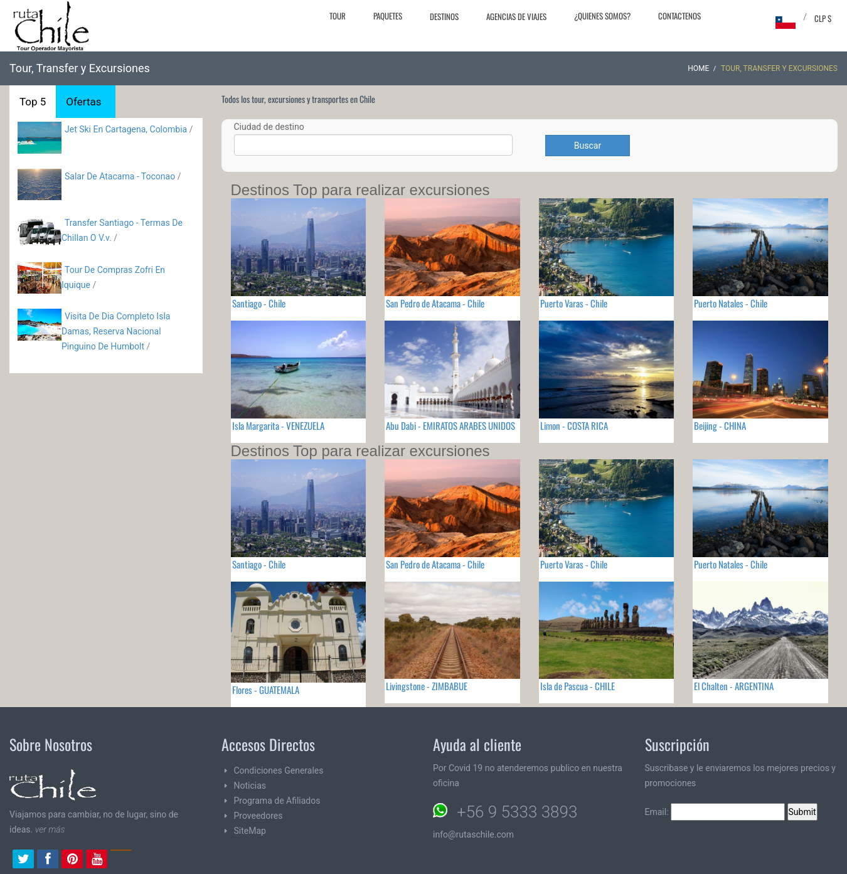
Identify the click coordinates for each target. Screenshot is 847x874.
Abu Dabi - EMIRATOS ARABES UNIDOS (450, 425)
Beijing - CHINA (720, 425)
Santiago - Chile (258, 303)
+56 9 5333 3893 (517, 811)
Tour (337, 15)
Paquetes (387, 15)
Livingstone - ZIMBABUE (426, 686)
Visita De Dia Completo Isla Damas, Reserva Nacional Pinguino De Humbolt (115, 331)
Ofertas (83, 101)
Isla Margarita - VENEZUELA (278, 425)
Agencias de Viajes (516, 16)
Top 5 (32, 101)
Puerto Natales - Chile (730, 303)
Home (698, 68)
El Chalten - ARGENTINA (734, 686)
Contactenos (679, 15)
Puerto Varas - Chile (573, 303)
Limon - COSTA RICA (574, 425)
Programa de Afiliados (277, 801)
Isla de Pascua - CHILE (577, 686)
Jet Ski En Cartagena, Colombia (126, 129)
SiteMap (250, 831)
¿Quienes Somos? (602, 15)
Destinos (444, 16)
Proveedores (258, 816)
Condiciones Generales (279, 770)
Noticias (250, 786)
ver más (50, 829)
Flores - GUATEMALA (265, 689)
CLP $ (822, 18)
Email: (715, 812)
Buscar (587, 146)
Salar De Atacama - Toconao (120, 176)
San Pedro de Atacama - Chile (435, 303)
